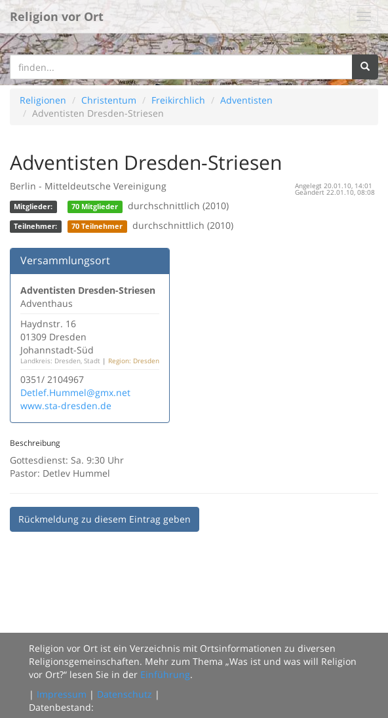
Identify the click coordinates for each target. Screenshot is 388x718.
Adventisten (246, 100)
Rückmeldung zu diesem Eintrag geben (104, 519)
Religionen (43, 100)
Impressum (62, 694)
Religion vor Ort (57, 16)
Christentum (108, 100)
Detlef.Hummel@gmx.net (75, 392)
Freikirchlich (178, 100)
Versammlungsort (65, 260)
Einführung (165, 674)
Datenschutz (124, 694)
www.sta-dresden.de (65, 405)
